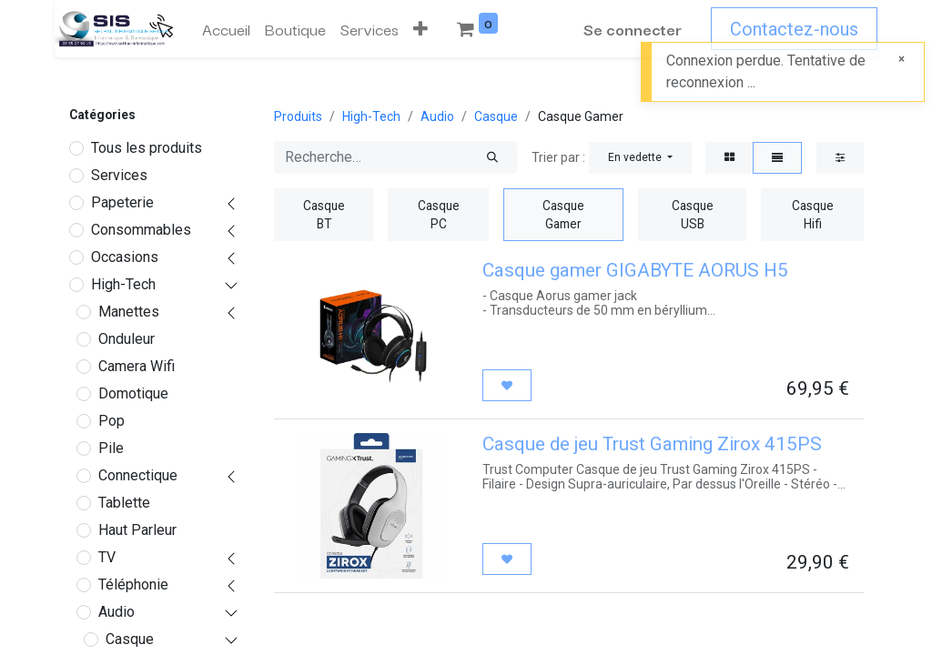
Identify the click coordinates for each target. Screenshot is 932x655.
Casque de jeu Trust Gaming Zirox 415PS (652, 444)
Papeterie (122, 202)
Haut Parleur (137, 530)
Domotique (133, 393)
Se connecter (632, 28)
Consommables (141, 229)
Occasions (124, 257)
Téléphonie (133, 584)
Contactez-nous (794, 29)
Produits (298, 116)
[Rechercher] (492, 157)
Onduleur (126, 339)
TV (107, 557)
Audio (116, 611)
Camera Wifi (136, 366)
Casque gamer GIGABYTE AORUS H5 (635, 270)
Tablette (124, 502)
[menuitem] (226, 29)
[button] (420, 29)
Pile (111, 448)
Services (119, 175)
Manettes (128, 311)
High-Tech (123, 284)
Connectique (137, 475)
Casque (130, 639)
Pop (111, 420)
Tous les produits (146, 147)
